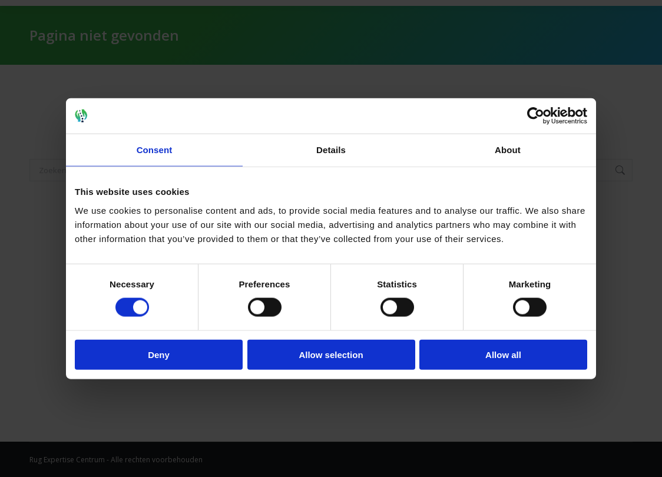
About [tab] (508, 150)
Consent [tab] (155, 150)
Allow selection (331, 354)
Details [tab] (331, 150)
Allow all (503, 354)
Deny (159, 354)
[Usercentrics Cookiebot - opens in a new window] (535, 116)
